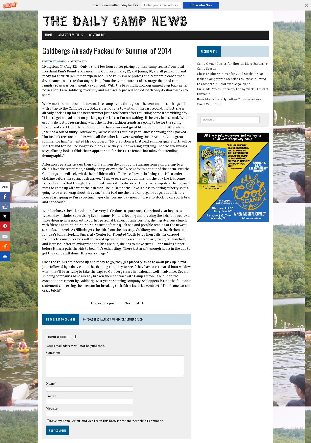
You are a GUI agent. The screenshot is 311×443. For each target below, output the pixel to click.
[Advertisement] (235, 256)
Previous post (101, 284)
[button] (155, 5)
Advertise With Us (67, 35)
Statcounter (9, 440)
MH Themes (85, 434)
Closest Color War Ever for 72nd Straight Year (231, 73)
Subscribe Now (200, 5)
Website (48, 389)
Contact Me (93, 35)
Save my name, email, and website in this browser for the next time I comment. (103, 402)
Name (46, 364)
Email (46, 377)
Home (44, 35)
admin (57, 61)
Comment (49, 334)
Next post (132, 284)
